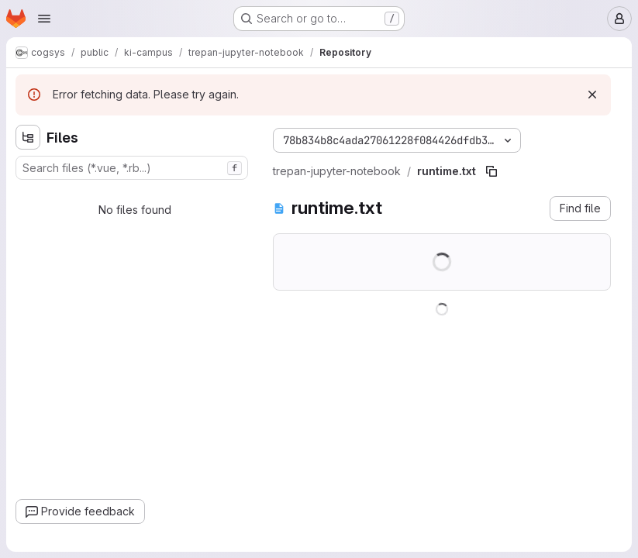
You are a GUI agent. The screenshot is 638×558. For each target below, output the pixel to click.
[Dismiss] (592, 94)
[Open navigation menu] (44, 18)
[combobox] (132, 168)
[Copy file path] (491, 171)
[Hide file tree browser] (28, 137)
